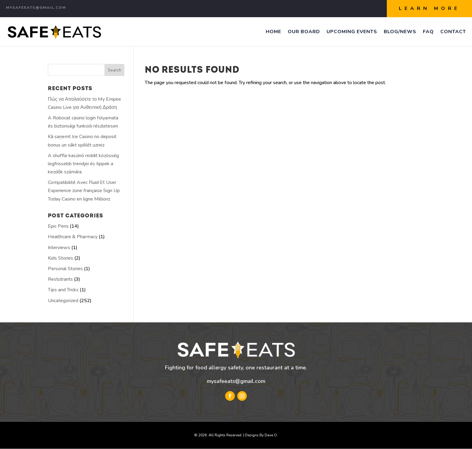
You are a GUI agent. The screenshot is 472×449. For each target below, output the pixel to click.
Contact (453, 31)
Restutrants (60, 279)
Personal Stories (65, 268)
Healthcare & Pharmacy (73, 236)
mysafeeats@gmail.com (236, 381)
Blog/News (400, 31)
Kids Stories (60, 258)
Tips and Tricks (63, 289)
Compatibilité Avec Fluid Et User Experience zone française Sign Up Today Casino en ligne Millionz (84, 190)
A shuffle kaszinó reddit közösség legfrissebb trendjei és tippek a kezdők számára (83, 163)
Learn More (429, 8)
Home (273, 31)
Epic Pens (58, 226)
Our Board (304, 31)
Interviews (59, 247)
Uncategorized (63, 300)
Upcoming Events (352, 31)
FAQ (428, 31)
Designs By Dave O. (261, 435)
